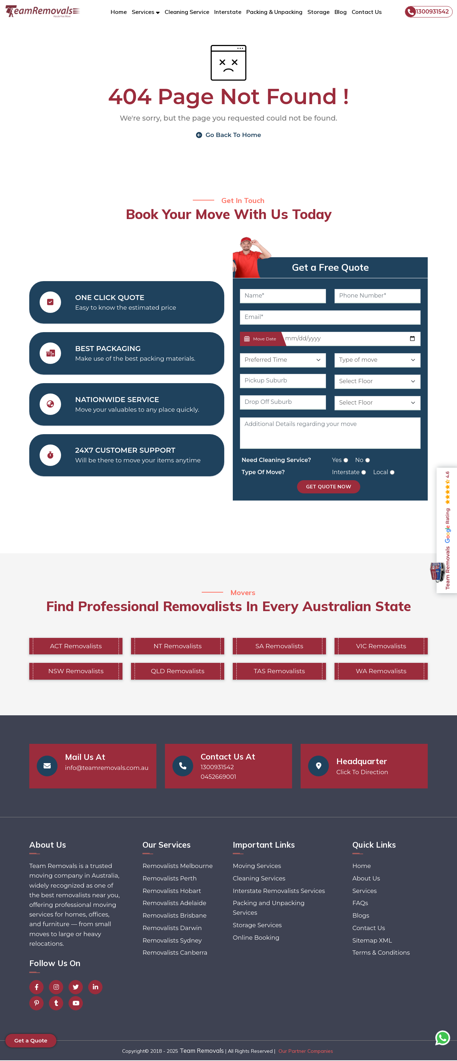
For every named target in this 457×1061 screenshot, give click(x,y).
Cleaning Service (187, 11)
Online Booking (256, 949)
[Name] (283, 296)
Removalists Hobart (171, 891)
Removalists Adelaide (174, 904)
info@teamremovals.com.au (107, 768)
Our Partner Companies (305, 1052)
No (359, 460)
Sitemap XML (372, 942)
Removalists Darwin (172, 929)
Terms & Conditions (381, 954)
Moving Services (257, 866)
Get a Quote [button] (30, 1040)
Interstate (227, 11)
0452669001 (219, 777)
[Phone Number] (378, 296)
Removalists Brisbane (174, 916)
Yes (337, 460)
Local (380, 472)
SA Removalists (279, 646)
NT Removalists (177, 646)
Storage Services (258, 936)
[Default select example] (283, 361)
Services (364, 891)
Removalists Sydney (172, 942)
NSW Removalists (75, 672)
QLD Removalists (177, 672)
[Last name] (350, 339)
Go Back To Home (228, 134)
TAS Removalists (279, 672)
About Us (366, 879)
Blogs (360, 916)
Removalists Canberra (175, 954)
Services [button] (143, 11)
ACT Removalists (75, 646)
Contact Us (367, 11)
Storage (318, 11)
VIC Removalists (381, 646)
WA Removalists (381, 672)
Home (119, 11)
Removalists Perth (169, 879)
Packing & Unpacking (274, 11)
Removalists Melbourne (177, 866)
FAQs (360, 904)
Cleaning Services (259, 879)
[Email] (330, 318)
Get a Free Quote (330, 268)
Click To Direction (362, 772)
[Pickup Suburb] (283, 381)
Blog (341, 11)
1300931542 (427, 11)
